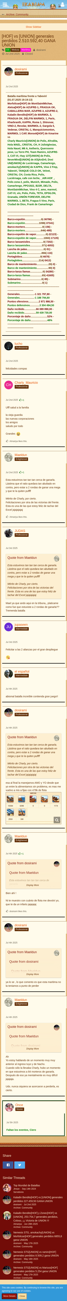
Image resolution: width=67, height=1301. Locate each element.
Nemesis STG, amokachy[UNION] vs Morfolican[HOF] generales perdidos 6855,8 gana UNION (37, 1236)
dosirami (41, 50)
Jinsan (16, 1189)
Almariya (17, 1224)
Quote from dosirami (22, 863)
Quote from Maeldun (22, 558)
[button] (5, 4)
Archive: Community (23, 1208)
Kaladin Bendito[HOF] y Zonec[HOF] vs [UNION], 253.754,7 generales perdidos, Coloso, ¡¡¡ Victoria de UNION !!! (35, 1217)
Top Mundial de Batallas (26, 1185)
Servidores (18, 1192)
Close (22, 1296)
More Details (9, 1296)
